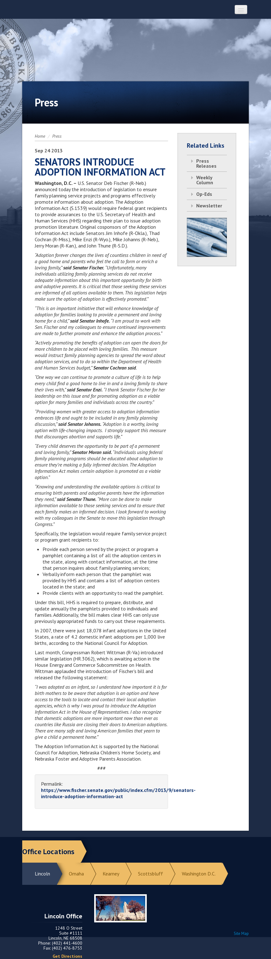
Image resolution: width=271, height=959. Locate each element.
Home (40, 136)
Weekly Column (204, 180)
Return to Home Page (135, 44)
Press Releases (206, 163)
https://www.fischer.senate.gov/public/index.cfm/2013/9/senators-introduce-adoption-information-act (118, 793)
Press (57, 136)
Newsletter (209, 205)
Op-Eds (204, 194)
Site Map (241, 933)
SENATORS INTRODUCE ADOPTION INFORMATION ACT (100, 166)
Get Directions (67, 956)
